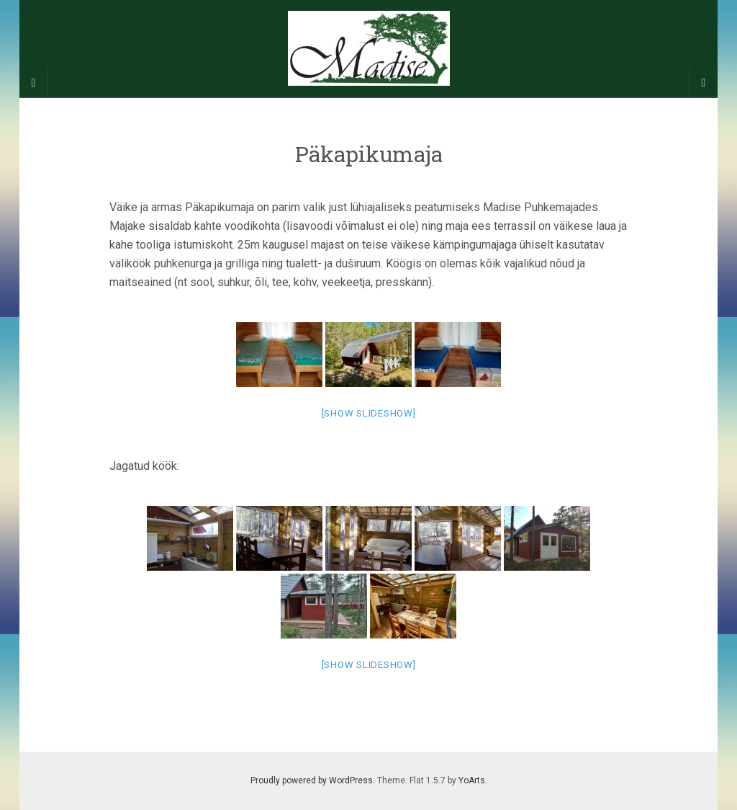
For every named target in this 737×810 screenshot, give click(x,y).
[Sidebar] (33, 82)
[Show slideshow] (369, 413)
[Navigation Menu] (703, 82)
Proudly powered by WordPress (311, 780)
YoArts (471, 780)
